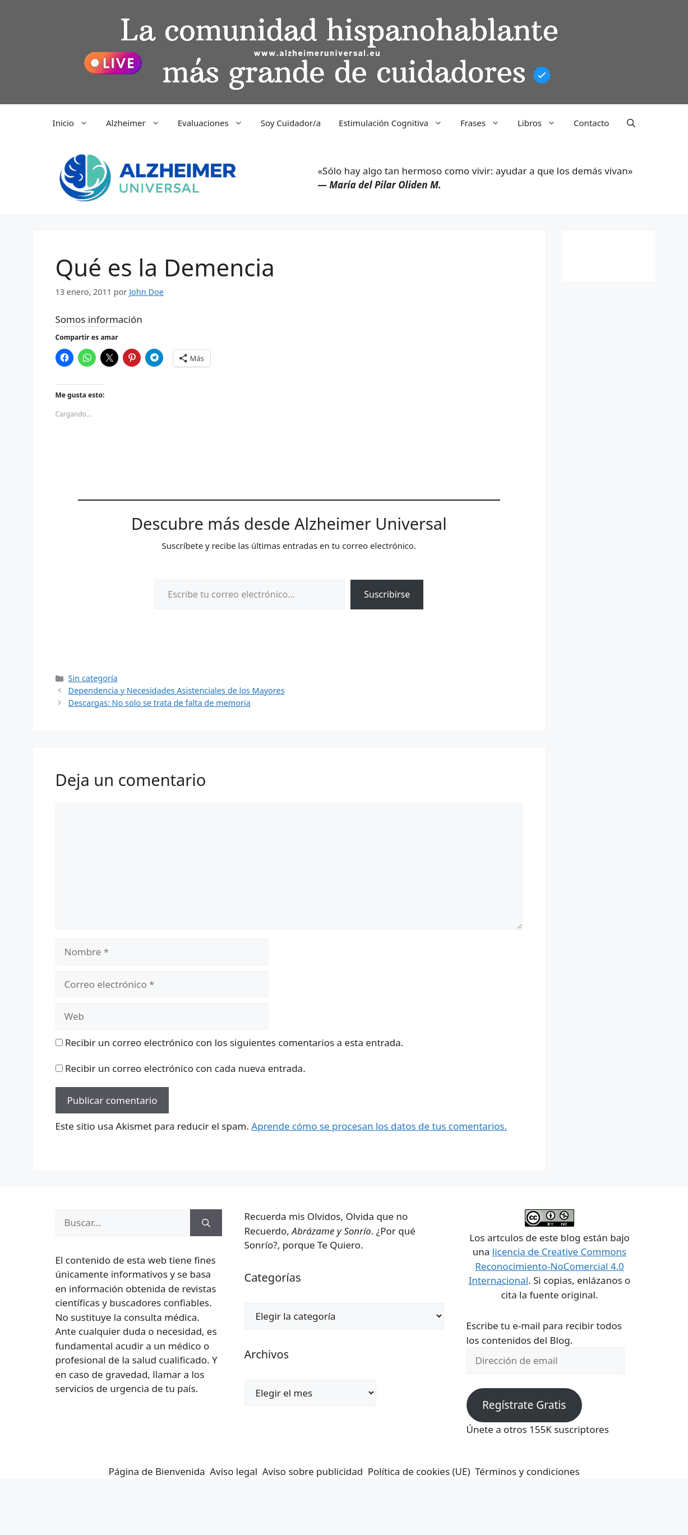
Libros (541, 122)
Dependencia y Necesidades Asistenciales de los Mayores (176, 690)
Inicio (75, 122)
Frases (484, 122)
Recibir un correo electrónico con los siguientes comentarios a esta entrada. (234, 1042)
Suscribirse (387, 594)
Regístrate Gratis (524, 1405)
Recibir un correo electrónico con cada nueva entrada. (185, 1068)
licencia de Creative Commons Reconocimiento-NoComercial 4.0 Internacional (548, 1266)
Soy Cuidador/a (291, 122)
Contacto (591, 122)
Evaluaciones (215, 122)
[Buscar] (206, 1222)
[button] (631, 122)
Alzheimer (137, 122)
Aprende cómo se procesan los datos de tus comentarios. (379, 1126)
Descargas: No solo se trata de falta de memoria (159, 702)
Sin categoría (93, 678)
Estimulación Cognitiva (395, 122)
